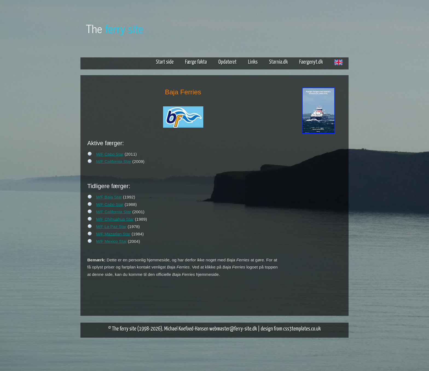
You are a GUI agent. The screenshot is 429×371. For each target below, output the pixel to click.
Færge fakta (198, 62)
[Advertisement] (318, 221)
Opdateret (227, 62)
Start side (165, 62)
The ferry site (124, 329)
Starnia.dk (278, 62)
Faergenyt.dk (311, 62)
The (114, 28)
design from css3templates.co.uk (291, 329)
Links (253, 62)
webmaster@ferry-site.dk (233, 329)
